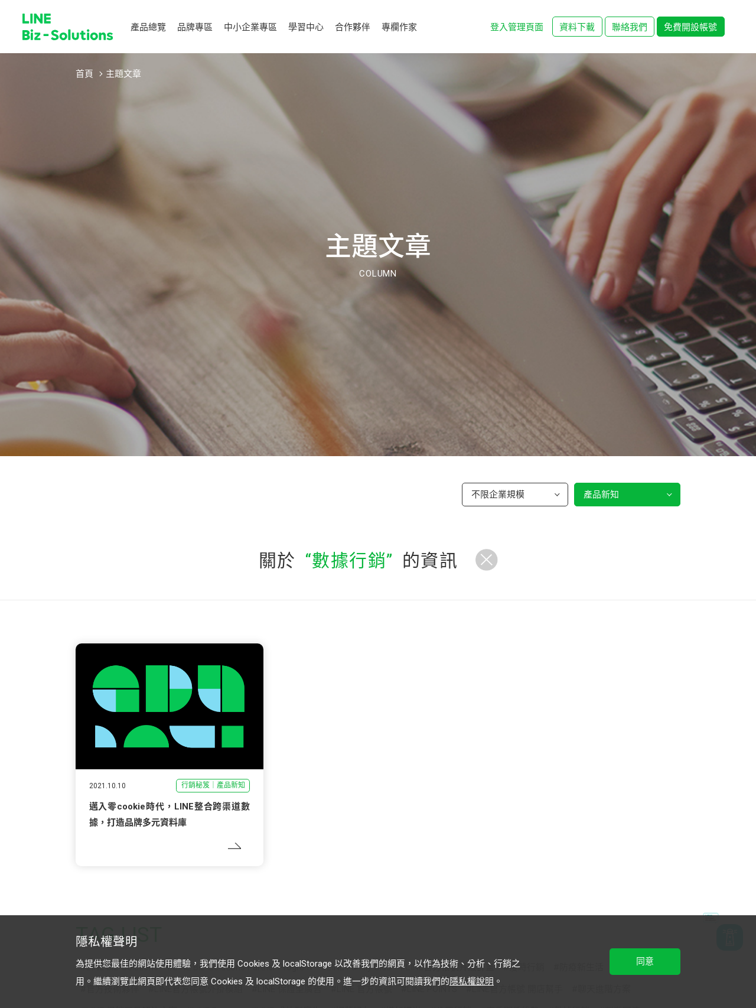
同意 (645, 961)
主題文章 (123, 74)
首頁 (84, 74)
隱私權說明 (471, 981)
